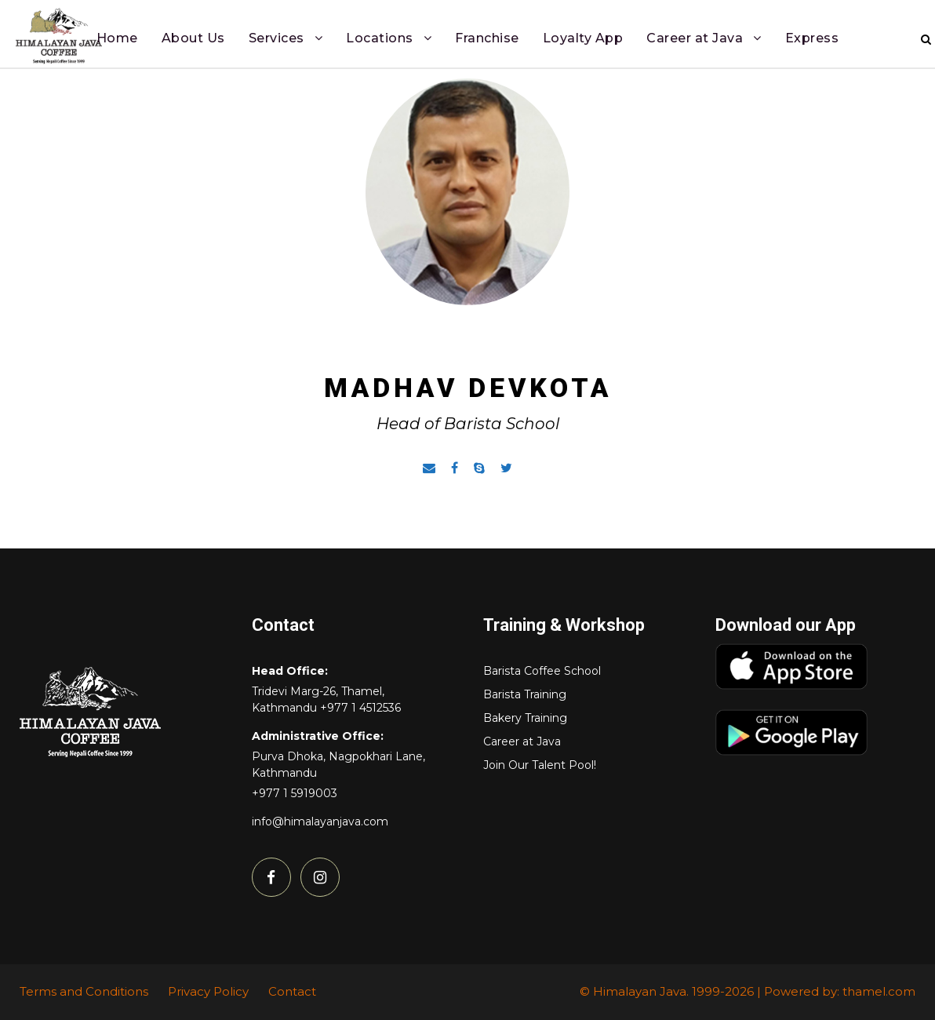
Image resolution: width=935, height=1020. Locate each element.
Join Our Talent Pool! (539, 765)
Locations (379, 38)
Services (276, 38)
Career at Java (694, 38)
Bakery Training (525, 718)
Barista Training (524, 694)
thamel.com (878, 991)
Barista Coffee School (542, 671)
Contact (292, 991)
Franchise (487, 38)
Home (117, 38)
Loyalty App (583, 38)
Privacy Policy (208, 991)
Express (812, 38)
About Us (193, 38)
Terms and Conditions (84, 991)
